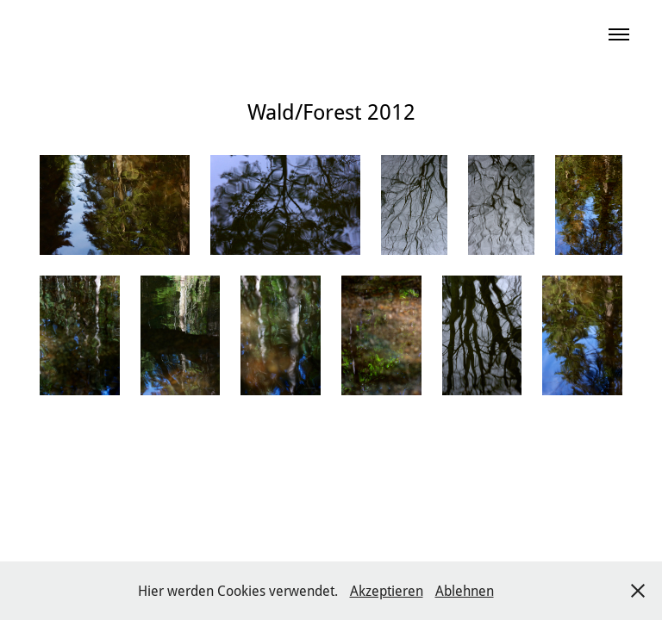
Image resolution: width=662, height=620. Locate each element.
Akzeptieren (386, 590)
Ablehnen (464, 590)
